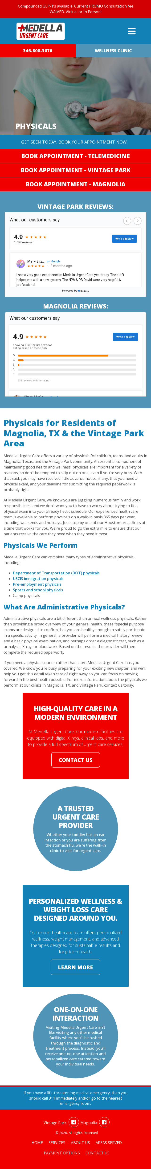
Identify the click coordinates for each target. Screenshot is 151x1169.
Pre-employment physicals (37, 584)
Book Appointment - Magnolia (75, 184)
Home (37, 1142)
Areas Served (109, 1142)
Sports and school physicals (38, 590)
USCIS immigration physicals (38, 578)
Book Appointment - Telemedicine (75, 156)
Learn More (75, 967)
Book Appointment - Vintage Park (76, 170)
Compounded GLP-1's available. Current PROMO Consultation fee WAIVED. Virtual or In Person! (75, 9)
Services (57, 1142)
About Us (80, 1142)
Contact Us (76, 759)
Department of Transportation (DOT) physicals (56, 573)
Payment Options (62, 1153)
